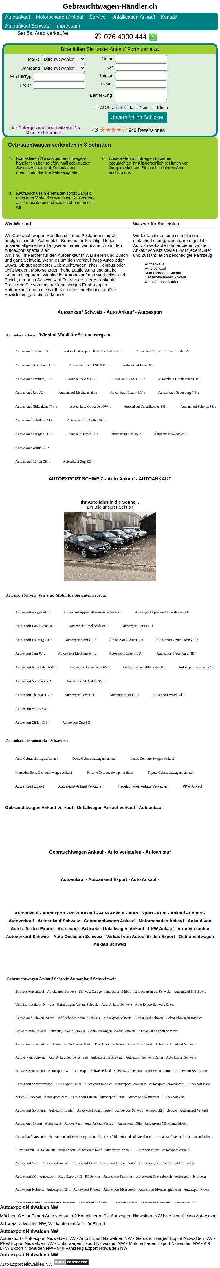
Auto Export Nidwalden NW (26, 1264)
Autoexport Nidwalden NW (29, 1207)
